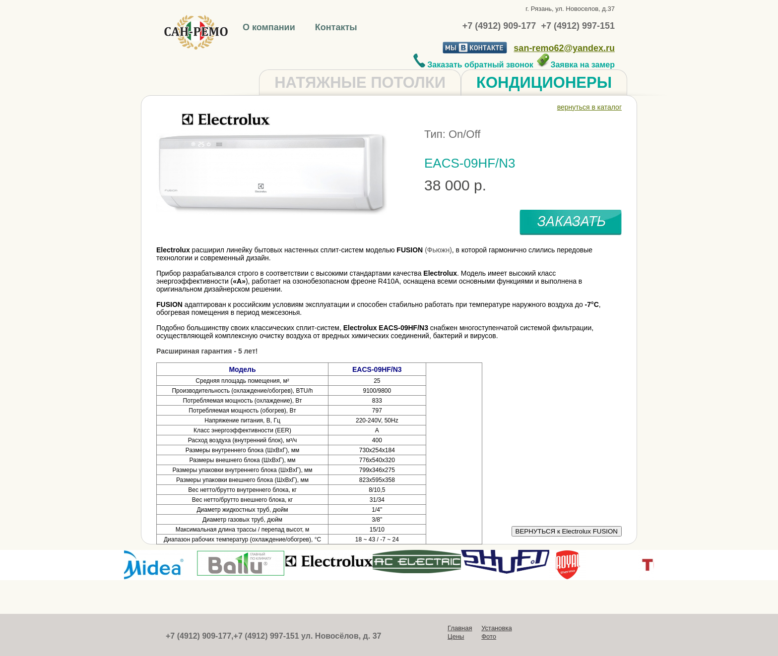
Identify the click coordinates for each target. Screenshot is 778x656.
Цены (456, 636)
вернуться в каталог (589, 107)
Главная (460, 628)
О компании (270, 27)
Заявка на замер (575, 64)
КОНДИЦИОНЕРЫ (544, 82)
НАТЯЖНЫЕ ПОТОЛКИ (360, 82)
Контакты (336, 27)
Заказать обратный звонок (473, 64)
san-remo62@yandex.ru (564, 48)
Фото (488, 636)
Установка (496, 628)
